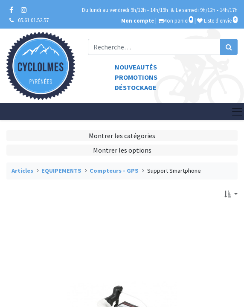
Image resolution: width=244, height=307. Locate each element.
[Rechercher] (229, 47)
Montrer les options (122, 150)
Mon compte (137, 20)
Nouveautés (136, 67)
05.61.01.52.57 (33, 20)
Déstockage (136, 87)
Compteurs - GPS (114, 170)
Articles (22, 170)
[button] (231, 194)
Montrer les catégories (122, 135)
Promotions (136, 77)
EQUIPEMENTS (61, 170)
